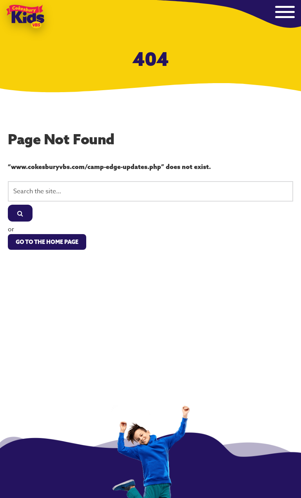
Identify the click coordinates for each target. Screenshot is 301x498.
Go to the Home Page (47, 241)
